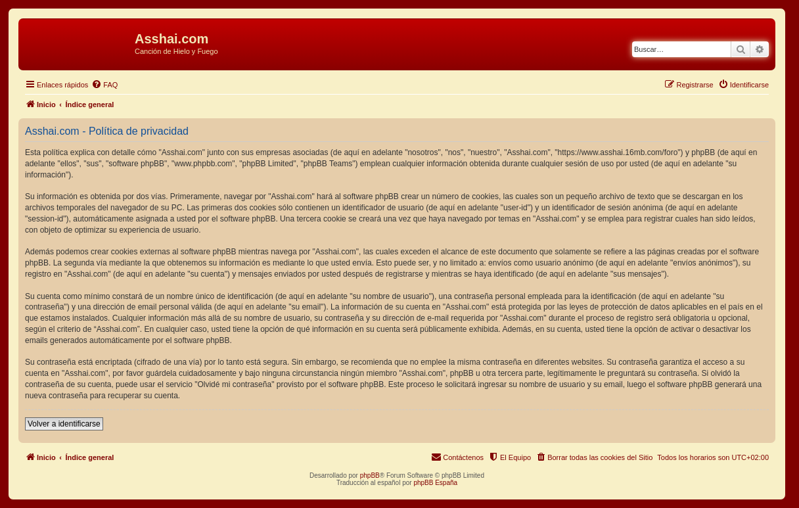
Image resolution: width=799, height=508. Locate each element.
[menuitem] (104, 85)
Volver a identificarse (64, 423)
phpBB (370, 475)
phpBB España (435, 482)
